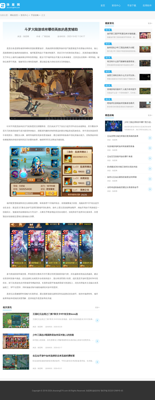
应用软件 (147, 5)
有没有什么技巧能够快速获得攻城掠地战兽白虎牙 (128, 61)
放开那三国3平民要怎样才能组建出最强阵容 (126, 34)
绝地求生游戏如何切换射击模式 (120, 103)
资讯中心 (116, 5)
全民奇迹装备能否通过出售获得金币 (122, 187)
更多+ (97, 307)
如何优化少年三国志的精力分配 (120, 47)
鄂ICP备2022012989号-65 (112, 391)
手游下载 (131, 5)
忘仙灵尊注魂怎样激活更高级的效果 (122, 136)
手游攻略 (35, 15)
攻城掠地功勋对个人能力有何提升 (121, 89)
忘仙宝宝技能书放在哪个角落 (120, 156)
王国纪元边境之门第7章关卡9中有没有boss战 (55, 314)
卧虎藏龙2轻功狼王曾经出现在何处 (122, 167)
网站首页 (14, 15)
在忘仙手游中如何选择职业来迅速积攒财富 (54, 355)
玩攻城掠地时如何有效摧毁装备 (120, 146)
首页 (103, 5)
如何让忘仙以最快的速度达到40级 (122, 177)
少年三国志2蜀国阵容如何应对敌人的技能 (53, 335)
